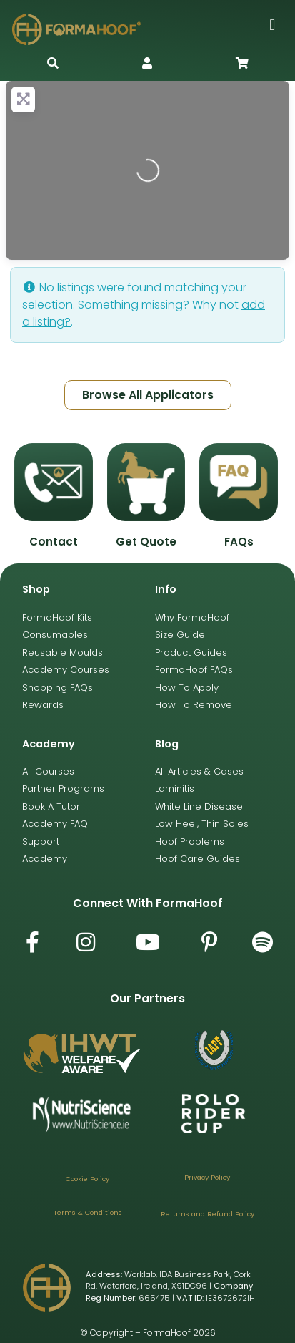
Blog (167, 744)
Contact (53, 541)
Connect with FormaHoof (148, 903)
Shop (36, 589)
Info (165, 589)
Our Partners (147, 998)
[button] (272, 25)
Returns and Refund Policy (207, 1213)
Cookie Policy (87, 1178)
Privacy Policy (207, 1177)
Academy (48, 744)
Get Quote (146, 541)
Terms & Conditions (88, 1212)
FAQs (239, 541)
